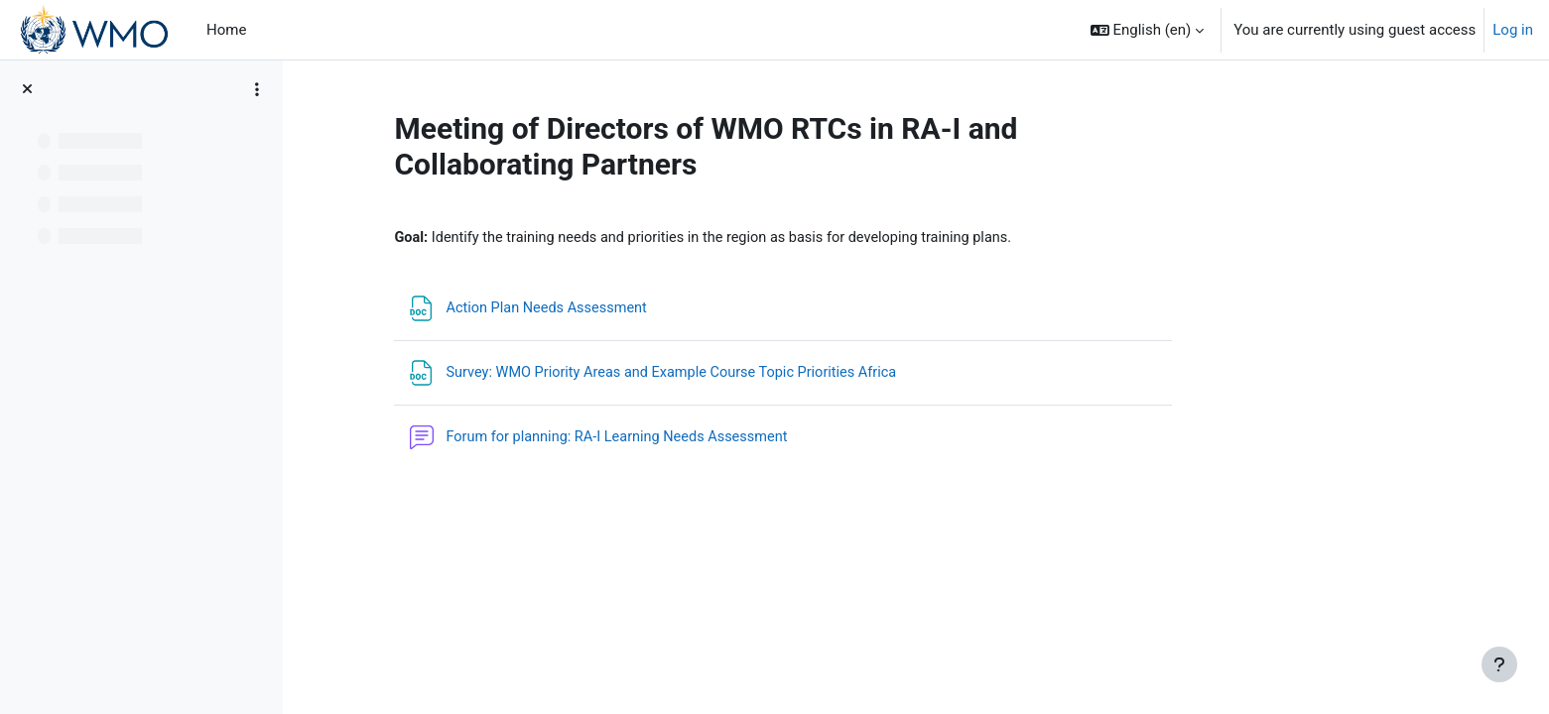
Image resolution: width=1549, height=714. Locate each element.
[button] (1148, 30)
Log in (1512, 30)
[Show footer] (1499, 664)
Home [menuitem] (226, 30)
